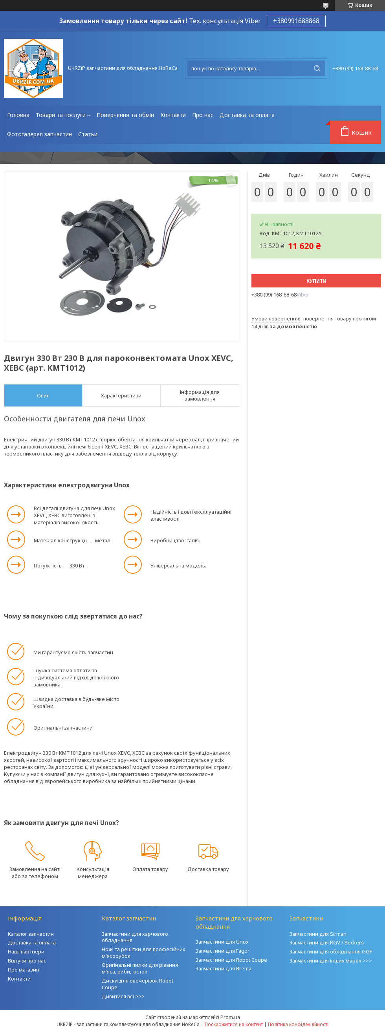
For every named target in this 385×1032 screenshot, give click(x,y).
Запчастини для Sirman (318, 933)
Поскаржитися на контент (234, 1024)
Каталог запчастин (31, 933)
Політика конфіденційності (298, 1024)
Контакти (173, 115)
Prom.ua (230, 1017)
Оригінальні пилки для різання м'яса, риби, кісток (140, 968)
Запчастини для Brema (223, 968)
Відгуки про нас (27, 960)
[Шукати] (317, 68)
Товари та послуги (61, 115)
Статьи (87, 134)
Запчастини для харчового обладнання (135, 937)
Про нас (202, 115)
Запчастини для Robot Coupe (231, 959)
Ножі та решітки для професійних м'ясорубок (143, 952)
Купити (316, 281)
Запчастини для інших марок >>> (331, 960)
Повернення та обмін (125, 115)
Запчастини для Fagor (222, 950)
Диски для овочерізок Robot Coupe (137, 984)
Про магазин (23, 969)
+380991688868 (296, 20)
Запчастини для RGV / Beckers (327, 942)
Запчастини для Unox (222, 941)
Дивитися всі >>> (123, 996)
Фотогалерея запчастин (39, 134)
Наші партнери (26, 951)
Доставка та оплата (247, 115)
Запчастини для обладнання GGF (331, 951)
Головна (18, 115)
